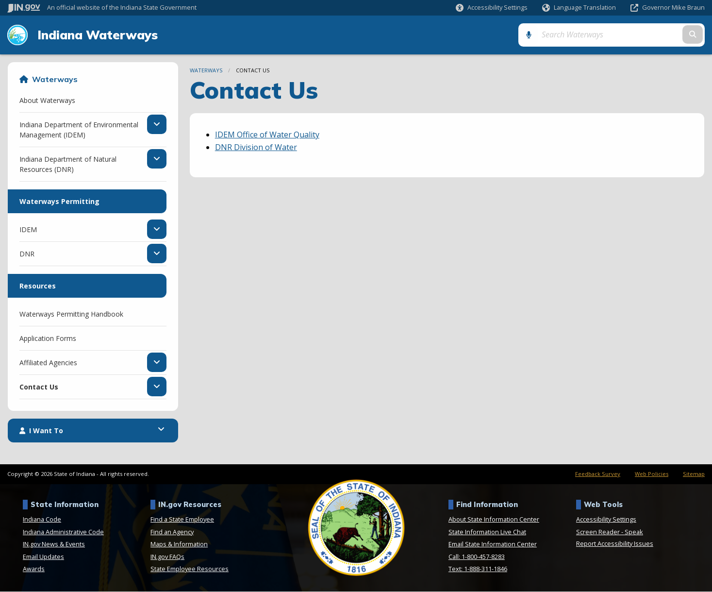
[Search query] (621, 34)
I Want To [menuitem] (41, 431)
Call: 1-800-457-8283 (476, 557)
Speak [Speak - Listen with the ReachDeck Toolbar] (634, 532)
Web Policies (651, 474)
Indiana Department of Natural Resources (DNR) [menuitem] (72, 164)
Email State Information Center (492, 544)
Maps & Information (179, 544)
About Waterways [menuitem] (47, 100)
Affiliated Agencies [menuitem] (48, 363)
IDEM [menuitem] (28, 230)
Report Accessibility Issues (614, 544)
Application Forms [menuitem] (47, 338)
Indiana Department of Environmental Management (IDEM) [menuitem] (78, 130)
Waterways (55, 80)
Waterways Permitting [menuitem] (59, 201)
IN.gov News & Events (54, 544)
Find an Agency (172, 532)
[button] (492, 7)
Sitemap (694, 474)
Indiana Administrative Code (63, 532)
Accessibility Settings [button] (606, 520)
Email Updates (43, 557)
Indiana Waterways (96, 35)
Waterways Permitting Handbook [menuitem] (71, 314)
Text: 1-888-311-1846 (477, 569)
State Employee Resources (189, 569)
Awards (34, 569)
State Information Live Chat (487, 532)
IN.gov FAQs (167, 557)
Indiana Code (42, 520)
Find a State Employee (182, 520)
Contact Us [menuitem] (38, 387)
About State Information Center (493, 520)
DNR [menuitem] (26, 254)
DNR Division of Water (256, 147)
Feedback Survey (597, 474)
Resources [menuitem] (37, 286)
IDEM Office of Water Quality (267, 135)
